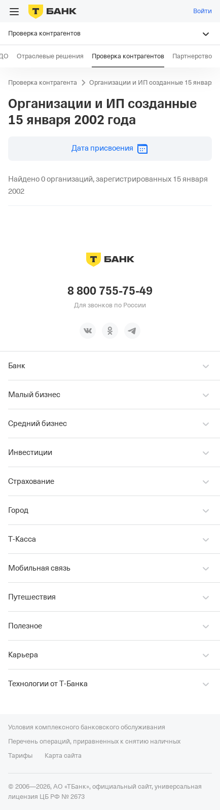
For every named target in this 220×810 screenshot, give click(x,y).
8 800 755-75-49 (110, 291)
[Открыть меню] (14, 12)
